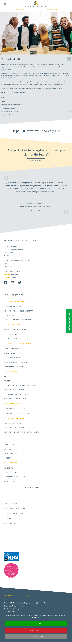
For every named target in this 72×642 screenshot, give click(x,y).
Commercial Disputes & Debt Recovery (21, 432)
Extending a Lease (12, 357)
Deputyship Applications (9, 115)
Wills (3, 98)
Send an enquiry (35, 160)
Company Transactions (15, 330)
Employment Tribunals (14, 477)
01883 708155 (20, 9)
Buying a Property (12, 353)
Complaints (9, 523)
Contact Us (9, 449)
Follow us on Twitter (19, 282)
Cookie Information (13, 513)
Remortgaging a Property (16, 362)
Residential (9, 468)
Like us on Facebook (5, 282)
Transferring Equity (13, 366)
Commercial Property (15, 301)
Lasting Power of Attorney (9, 111)
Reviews (7, 518)
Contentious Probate (8, 108)
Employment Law (12, 403)
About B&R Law (10, 453)
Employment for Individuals (17, 413)
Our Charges (10, 463)
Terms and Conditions (14, 508)
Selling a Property (12, 349)
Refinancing (9, 315)
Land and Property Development (19, 320)
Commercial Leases (12, 306)
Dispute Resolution (14, 418)
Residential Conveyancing (18, 343)
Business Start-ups (12, 339)
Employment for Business (15, 409)
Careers (7, 458)
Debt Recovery (10, 481)
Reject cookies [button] (36, 630)
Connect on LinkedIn (12, 282)
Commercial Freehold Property (18, 311)
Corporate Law (12, 325)
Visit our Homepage (36, 4)
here (60, 88)
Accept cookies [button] (36, 623)
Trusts (3, 101)
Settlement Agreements (15, 334)
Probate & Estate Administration (11, 104)
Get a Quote (31, 487)
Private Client (11, 371)
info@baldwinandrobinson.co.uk (17, 261)
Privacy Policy (10, 503)
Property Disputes (12, 423)
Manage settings (36, 637)
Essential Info (10, 445)
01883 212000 (53, 9)
